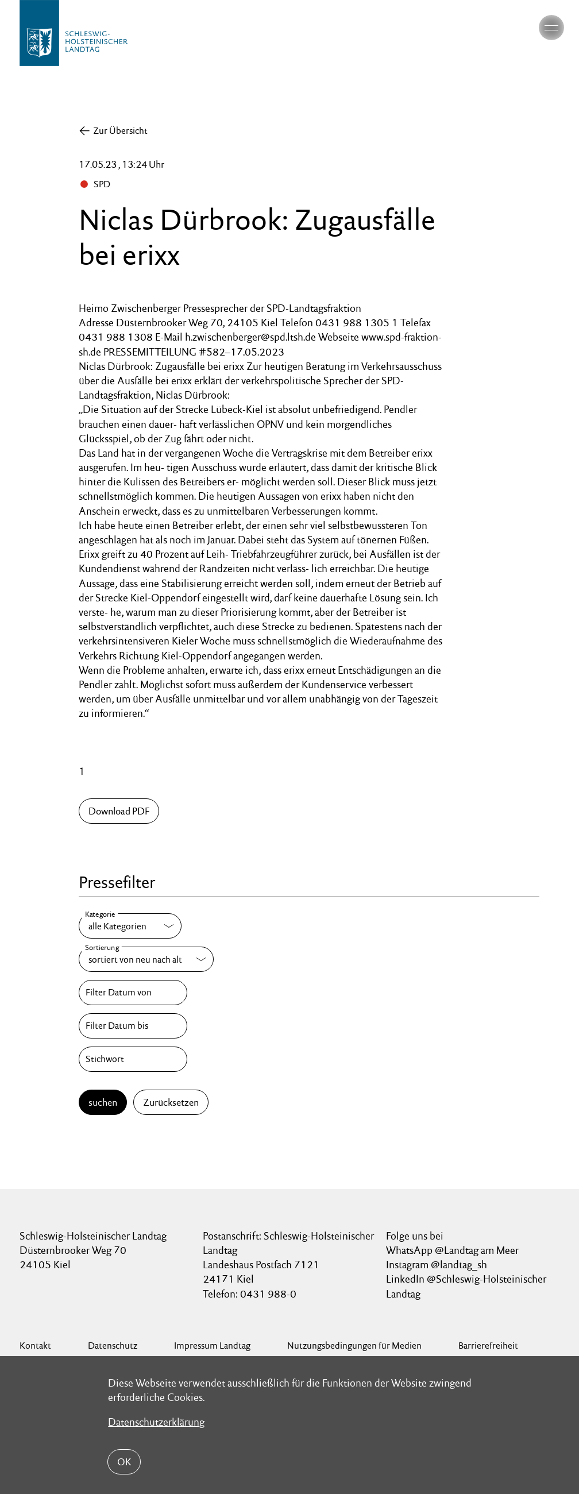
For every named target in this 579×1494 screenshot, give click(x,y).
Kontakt (35, 1345)
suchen (102, 1102)
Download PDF (118, 811)
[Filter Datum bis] (133, 1026)
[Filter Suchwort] (133, 1059)
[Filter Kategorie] (130, 926)
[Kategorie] (130, 926)
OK (124, 1462)
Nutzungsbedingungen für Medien (354, 1345)
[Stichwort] (133, 1059)
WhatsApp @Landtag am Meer (452, 1250)
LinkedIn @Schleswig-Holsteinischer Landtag (466, 1286)
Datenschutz (112, 1345)
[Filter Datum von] (133, 992)
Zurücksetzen (171, 1102)
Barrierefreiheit (488, 1345)
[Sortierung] (146, 959)
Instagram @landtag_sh (437, 1264)
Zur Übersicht (120, 130)
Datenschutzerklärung (156, 1422)
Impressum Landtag (212, 1345)
